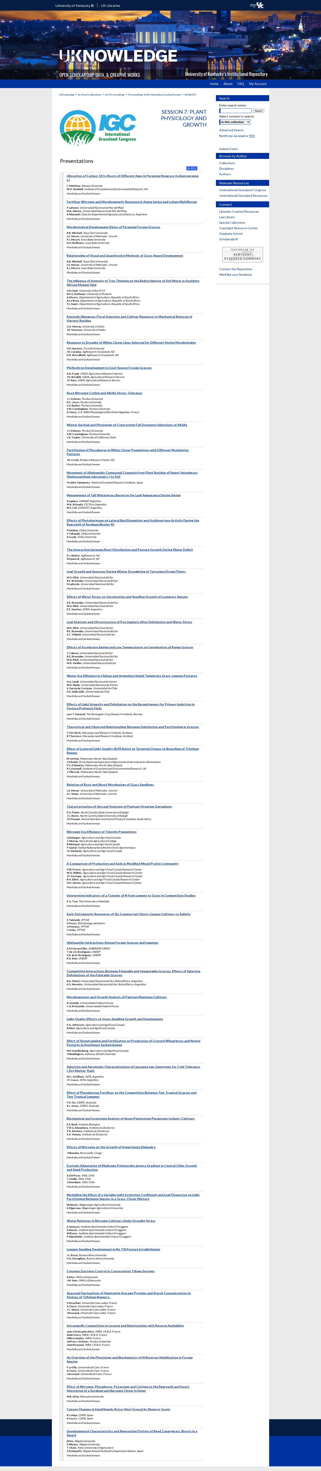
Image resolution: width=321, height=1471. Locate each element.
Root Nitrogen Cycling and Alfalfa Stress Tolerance (104, 393)
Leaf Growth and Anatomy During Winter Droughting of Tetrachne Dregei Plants (126, 571)
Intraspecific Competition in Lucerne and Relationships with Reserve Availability (125, 1325)
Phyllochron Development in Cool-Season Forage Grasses (109, 368)
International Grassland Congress (242, 190)
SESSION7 (190, 94)
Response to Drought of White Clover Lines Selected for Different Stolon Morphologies (131, 342)
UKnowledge (66, 94)
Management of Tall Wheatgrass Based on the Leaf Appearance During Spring (123, 495)
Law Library (227, 217)
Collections (227, 163)
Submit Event (228, 149)
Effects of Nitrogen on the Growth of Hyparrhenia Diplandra (111, 1147)
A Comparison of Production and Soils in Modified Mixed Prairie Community (122, 863)
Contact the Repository (235, 269)
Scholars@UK (228, 239)
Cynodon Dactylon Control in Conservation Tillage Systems (111, 1271)
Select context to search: (236, 116)
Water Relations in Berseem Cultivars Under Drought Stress (111, 1221)
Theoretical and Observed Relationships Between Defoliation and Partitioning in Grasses (133, 727)
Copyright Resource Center (238, 228)
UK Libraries (110, 5)
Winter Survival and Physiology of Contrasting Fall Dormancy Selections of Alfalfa (127, 425)
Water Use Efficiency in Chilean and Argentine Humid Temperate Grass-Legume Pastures (132, 676)
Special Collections (232, 222)
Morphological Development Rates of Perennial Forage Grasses (113, 227)
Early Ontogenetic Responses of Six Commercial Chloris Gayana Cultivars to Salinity (129, 914)
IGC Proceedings (115, 94)
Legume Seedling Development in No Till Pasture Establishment (113, 1249)
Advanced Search (231, 130)
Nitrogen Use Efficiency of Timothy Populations (102, 832)
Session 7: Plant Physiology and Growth (184, 118)
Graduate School (231, 233)
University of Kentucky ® (74, 5)
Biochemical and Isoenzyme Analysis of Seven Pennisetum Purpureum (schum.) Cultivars (131, 1118)
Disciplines (226, 168)
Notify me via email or (237, 136)
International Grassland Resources (243, 195)
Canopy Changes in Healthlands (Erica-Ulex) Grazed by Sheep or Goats (118, 1409)
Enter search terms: (233, 105)
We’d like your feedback (235, 274)
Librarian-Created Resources (239, 211)
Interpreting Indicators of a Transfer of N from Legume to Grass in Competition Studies (131, 895)
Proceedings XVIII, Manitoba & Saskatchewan (154, 94)
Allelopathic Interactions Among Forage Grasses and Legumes (112, 942)
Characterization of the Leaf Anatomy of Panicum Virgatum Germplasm (119, 806)
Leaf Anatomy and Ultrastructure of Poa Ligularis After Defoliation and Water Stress (129, 622)
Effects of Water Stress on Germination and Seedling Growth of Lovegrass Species (127, 597)
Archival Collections (90, 94)
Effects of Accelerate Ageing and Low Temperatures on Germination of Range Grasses (130, 647)
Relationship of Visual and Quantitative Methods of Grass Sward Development (125, 255)
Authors (225, 174)
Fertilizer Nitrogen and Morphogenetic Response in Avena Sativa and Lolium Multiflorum (132, 202)
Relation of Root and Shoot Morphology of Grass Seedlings (110, 784)
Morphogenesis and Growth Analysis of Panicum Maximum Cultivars (117, 997)
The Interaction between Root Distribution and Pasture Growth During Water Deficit (130, 549)
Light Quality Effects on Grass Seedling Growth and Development (115, 1019)
